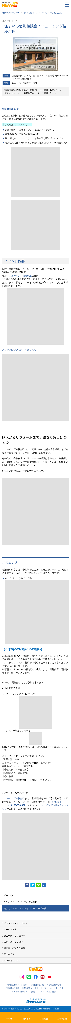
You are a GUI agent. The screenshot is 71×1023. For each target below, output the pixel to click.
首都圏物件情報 (54, 985)
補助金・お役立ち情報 (14, 948)
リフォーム (47, 988)
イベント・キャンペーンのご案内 (20, 901)
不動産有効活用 (20, 992)
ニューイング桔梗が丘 (20, 275)
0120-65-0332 (18, 805)
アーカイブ (9, 954)
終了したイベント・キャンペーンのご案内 (25, 908)
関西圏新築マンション (17, 985)
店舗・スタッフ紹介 (13, 941)
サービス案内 (10, 929)
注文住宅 (59, 988)
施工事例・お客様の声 (14, 935)
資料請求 (26, 1018)
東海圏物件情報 (12, 988)
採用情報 (52, 992)
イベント (9, 1018)
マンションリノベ (12, 960)
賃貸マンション (37, 992)
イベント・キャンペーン (15, 923)
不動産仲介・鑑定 (31, 988)
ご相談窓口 (44, 1018)
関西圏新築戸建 (37, 985)
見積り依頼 (62, 1018)
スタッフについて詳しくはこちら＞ (20, 350)
